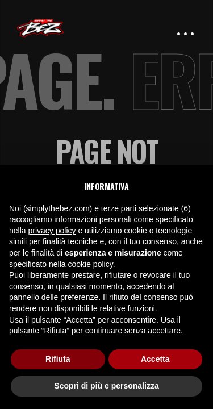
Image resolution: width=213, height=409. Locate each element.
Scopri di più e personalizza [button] (106, 385)
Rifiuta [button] (57, 359)
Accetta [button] (155, 359)
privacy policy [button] (52, 230)
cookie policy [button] (90, 264)
